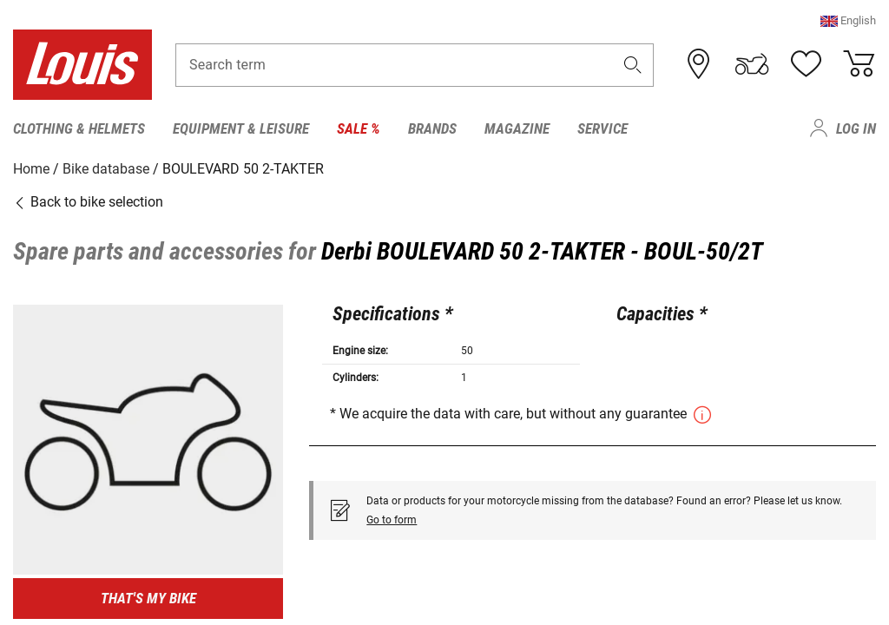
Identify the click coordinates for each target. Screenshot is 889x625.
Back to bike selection (88, 202)
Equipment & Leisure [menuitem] (241, 128)
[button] (848, 21)
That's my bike (148, 598)
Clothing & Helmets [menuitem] (79, 128)
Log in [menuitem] (856, 128)
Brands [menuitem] (432, 128)
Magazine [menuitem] (517, 128)
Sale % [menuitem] (358, 128)
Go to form (391, 519)
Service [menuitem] (602, 128)
